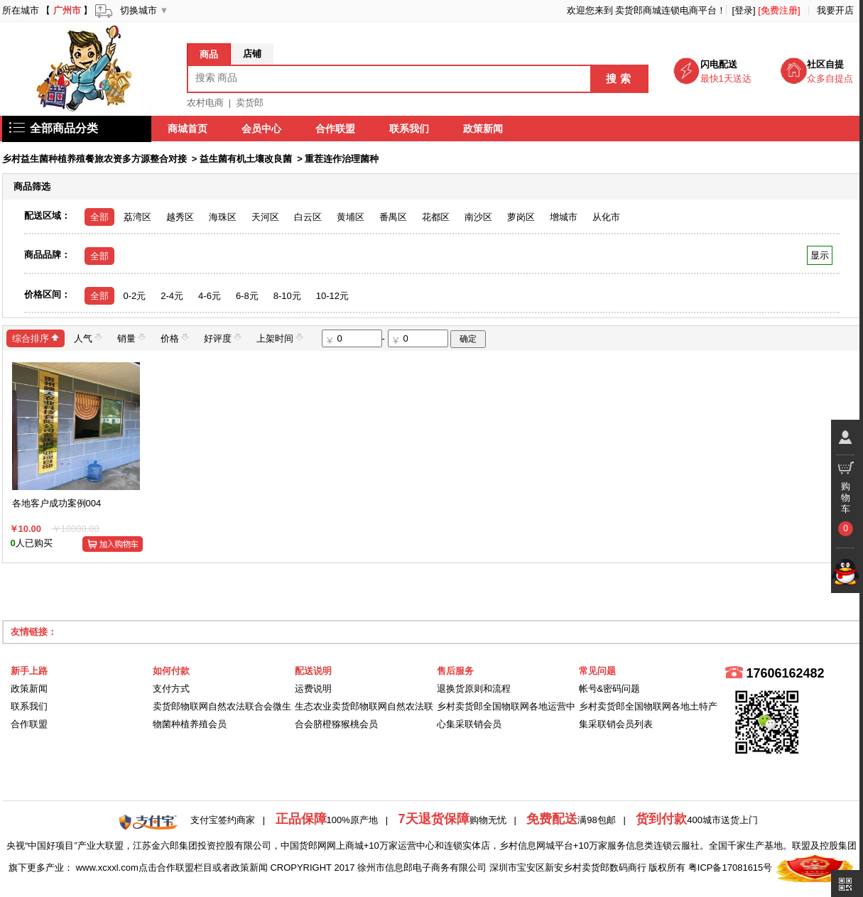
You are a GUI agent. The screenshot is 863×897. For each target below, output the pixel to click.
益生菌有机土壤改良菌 (246, 158)
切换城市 (138, 10)
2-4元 (172, 295)
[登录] (743, 10)
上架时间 (279, 338)
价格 (175, 338)
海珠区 (223, 217)
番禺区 (393, 217)
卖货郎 (250, 102)
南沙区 (478, 217)
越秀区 (180, 217)
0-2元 (135, 295)
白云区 (308, 217)
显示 (819, 255)
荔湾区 (137, 217)
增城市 (563, 217)
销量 (131, 338)
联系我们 (409, 128)
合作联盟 (336, 128)
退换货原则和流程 (474, 688)
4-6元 (209, 295)
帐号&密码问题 (610, 688)
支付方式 (171, 688)
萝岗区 (521, 217)
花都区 (436, 217)
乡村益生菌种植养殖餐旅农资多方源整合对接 (94, 158)
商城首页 (188, 128)
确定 (468, 339)
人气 (88, 338)
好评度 (222, 338)
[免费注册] (779, 10)
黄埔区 (350, 217)
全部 (99, 217)
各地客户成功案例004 (57, 503)
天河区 (265, 217)
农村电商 (205, 102)
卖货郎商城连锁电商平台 (666, 10)
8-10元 (287, 295)
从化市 (606, 217)
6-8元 (247, 295)
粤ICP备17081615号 (730, 867)
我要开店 (835, 10)
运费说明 (313, 688)
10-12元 (332, 295)
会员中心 (262, 128)
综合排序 (35, 338)
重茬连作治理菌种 (342, 158)
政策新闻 (483, 128)
